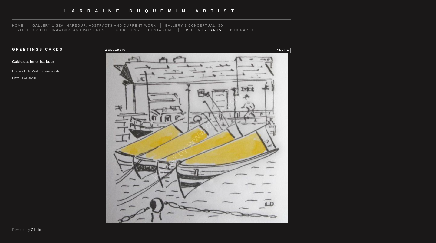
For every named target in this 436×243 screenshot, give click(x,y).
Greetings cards (202, 30)
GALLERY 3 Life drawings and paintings (60, 30)
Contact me (161, 30)
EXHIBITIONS (126, 30)
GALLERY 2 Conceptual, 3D (194, 25)
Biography (242, 30)
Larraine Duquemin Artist (151, 10)
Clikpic (36, 230)
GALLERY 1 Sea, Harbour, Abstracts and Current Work (94, 25)
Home (18, 25)
